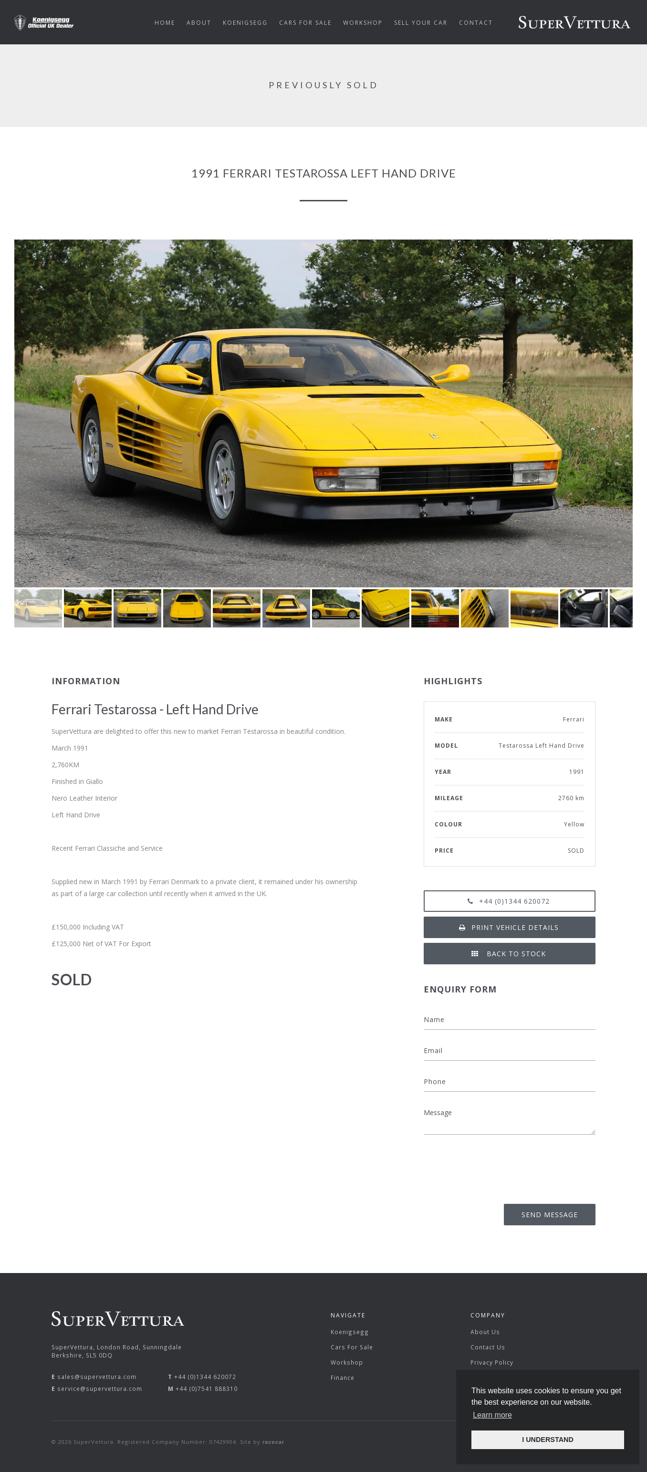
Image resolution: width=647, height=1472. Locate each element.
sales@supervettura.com (96, 1376)
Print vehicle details (510, 927)
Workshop (347, 1362)
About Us (485, 1332)
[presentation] (522, 1166)
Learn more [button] (492, 1415)
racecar (273, 1442)
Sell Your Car (421, 23)
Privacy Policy (491, 1362)
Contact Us (487, 1347)
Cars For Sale (352, 1347)
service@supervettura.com (99, 1388)
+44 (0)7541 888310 (207, 1388)
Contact (476, 23)
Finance (343, 1377)
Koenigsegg (350, 1332)
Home (165, 23)
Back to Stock (509, 953)
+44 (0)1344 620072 (510, 901)
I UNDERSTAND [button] (548, 1439)
